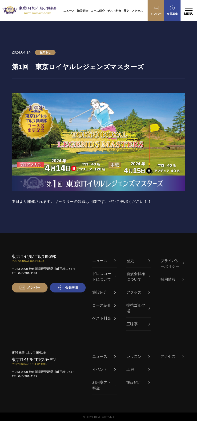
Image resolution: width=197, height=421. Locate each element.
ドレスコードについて (104, 276)
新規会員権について (138, 276)
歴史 (126, 11)
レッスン (138, 356)
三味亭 (138, 324)
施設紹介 (82, 11)
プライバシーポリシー (172, 263)
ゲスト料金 (114, 11)
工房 (138, 369)
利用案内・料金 (104, 385)
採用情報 (172, 279)
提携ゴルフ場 (138, 308)
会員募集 (172, 14)
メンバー (155, 14)
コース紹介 (98, 11)
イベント (104, 369)
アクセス (137, 11)
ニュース (69, 11)
